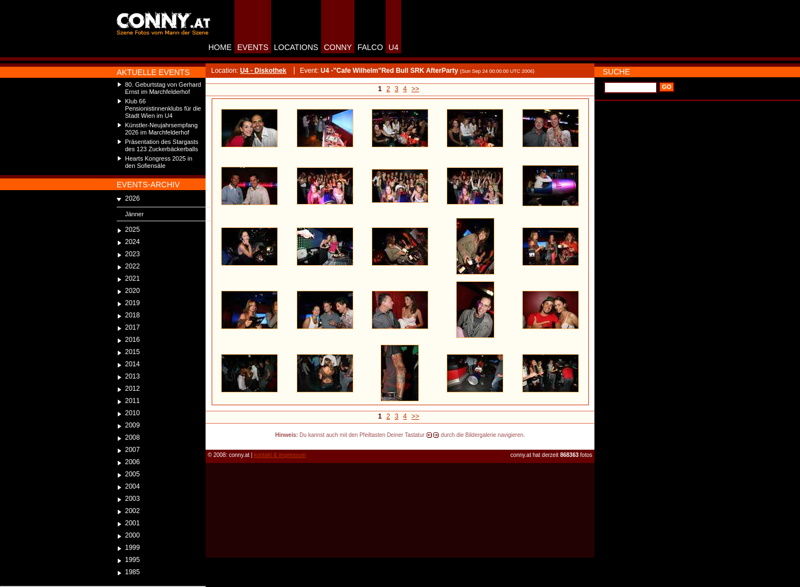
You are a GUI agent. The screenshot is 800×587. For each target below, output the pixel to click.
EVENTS (252, 47)
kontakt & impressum (280, 455)
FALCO (370, 47)
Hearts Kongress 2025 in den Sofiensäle (158, 162)
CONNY (338, 47)
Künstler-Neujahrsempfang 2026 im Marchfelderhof (161, 129)
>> (415, 89)
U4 (393, 47)
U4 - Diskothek (263, 70)
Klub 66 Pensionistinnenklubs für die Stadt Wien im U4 (163, 108)
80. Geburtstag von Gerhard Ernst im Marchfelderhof (163, 88)
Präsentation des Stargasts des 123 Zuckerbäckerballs (161, 145)
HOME (220, 47)
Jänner (134, 214)
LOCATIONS (296, 47)
